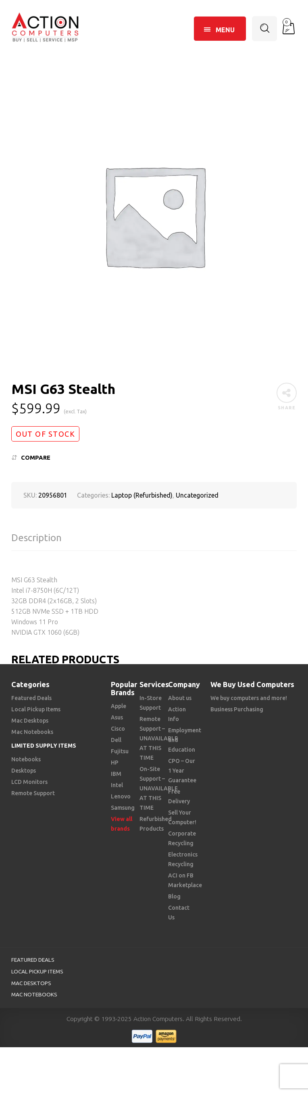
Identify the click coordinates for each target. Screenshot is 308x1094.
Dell (116, 740)
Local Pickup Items (35, 709)
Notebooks (26, 759)
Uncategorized (197, 495)
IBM (116, 774)
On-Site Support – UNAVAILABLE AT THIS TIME (158, 788)
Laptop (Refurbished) (142, 495)
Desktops (23, 770)
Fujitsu (120, 751)
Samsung (123, 807)
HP (115, 762)
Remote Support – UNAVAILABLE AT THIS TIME (158, 738)
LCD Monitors (29, 782)
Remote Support (33, 793)
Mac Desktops (29, 720)
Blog (174, 896)
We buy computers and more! (248, 698)
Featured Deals (31, 698)
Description (36, 538)
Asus (117, 717)
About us (179, 698)
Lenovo (121, 796)
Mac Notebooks (32, 732)
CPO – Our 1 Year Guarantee (182, 771)
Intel (117, 785)
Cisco (118, 728)
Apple (118, 706)
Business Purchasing (236, 709)
